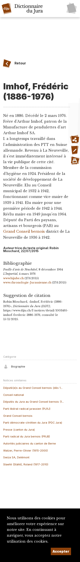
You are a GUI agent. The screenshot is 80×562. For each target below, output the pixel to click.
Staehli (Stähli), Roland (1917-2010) (25, 464)
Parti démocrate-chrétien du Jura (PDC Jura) (32, 422)
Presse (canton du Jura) (19, 429)
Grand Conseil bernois (24, 231)
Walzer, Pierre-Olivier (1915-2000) (25, 450)
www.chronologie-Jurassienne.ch (27, 282)
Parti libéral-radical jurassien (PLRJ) (26, 408)
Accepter (60, 551)
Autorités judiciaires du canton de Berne (29, 443)
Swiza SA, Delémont (16, 457)
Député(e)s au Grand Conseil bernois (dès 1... (33, 387)
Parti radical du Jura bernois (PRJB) (26, 436)
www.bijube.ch (13, 278)
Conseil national (13, 394)
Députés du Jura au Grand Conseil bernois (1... (33, 401)
